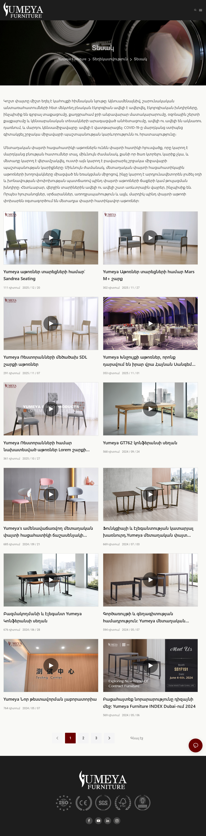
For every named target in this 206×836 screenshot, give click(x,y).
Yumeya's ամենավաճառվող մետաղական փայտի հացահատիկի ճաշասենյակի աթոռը (48, 532)
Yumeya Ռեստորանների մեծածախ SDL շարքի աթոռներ (45, 360)
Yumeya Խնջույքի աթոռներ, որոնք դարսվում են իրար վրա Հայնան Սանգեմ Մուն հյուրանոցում (147, 361)
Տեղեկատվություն (110, 59)
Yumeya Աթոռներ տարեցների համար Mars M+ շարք (148, 275)
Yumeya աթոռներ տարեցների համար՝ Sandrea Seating (44, 275)
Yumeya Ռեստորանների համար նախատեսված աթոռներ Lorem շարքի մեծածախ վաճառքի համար (44, 446)
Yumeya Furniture (72, 59)
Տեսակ (140, 59)
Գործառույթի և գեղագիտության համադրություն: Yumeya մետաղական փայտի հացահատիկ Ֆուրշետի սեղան (144, 617)
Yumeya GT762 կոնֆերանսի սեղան (140, 442)
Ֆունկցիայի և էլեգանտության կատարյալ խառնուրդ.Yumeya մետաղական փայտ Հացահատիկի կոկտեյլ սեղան (148, 532)
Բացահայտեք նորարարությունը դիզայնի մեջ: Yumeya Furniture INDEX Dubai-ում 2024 (149, 702)
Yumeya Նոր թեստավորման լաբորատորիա (50, 699)
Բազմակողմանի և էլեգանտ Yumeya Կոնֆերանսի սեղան (42, 617)
